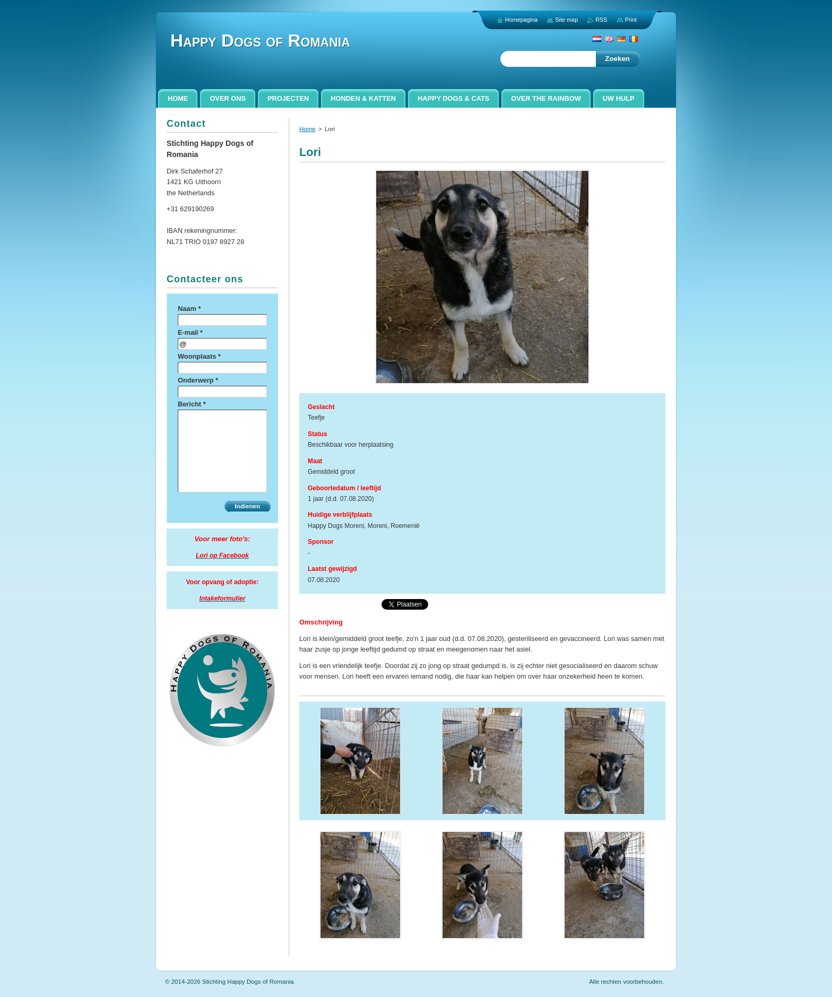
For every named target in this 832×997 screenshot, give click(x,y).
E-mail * (190, 332)
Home (307, 129)
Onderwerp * (198, 380)
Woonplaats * (199, 356)
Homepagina (521, 19)
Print (631, 19)
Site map (566, 19)
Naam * (189, 309)
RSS (601, 19)
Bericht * (192, 404)
